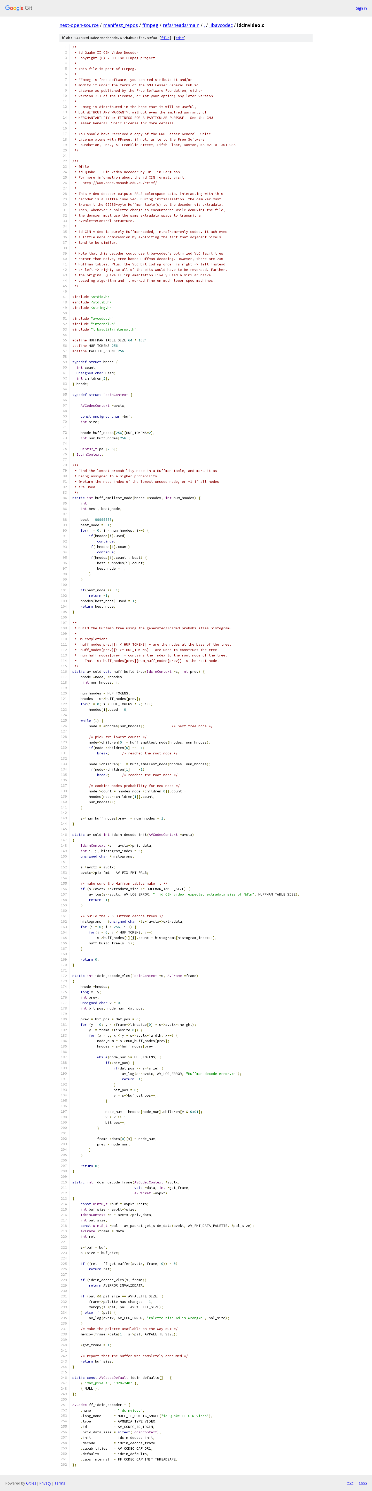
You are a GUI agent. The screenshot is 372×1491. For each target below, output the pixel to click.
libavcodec (221, 25)
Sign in (361, 8)
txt (350, 1483)
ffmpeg (150, 25)
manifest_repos (120, 25)
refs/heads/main (181, 25)
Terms (59, 1483)
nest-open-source (79, 25)
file (165, 38)
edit (180, 38)
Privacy (45, 1483)
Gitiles (31, 1483)
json (363, 1483)
